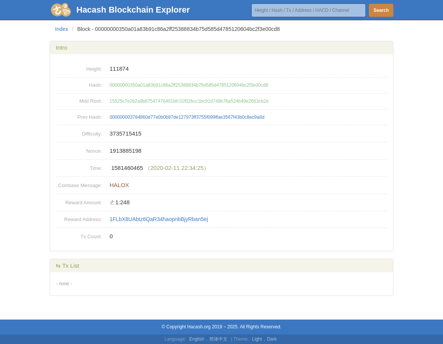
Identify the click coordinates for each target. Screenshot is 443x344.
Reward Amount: (83, 202)
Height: (94, 69)
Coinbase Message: (80, 185)
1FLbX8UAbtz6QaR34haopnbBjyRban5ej (159, 219)
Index (61, 29)
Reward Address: (83, 219)
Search (381, 10)
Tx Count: (91, 236)
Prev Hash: (90, 117)
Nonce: (94, 151)
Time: (96, 168)
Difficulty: (92, 134)
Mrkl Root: (90, 101)
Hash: (95, 85)
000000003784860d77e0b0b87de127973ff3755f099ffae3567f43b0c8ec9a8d (187, 117)
